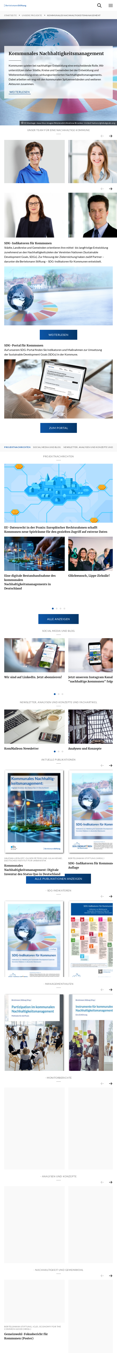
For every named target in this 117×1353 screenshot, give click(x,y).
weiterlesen (20, 92)
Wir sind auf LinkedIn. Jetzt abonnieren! (33, 700)
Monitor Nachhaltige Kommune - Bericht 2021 (33, 1271)
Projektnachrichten (17, 478)
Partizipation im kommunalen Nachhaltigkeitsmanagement (26, 1152)
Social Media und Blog (47, 478)
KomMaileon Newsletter (21, 771)
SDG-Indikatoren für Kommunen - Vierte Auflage (34, 1036)
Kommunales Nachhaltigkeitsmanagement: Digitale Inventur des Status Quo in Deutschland (32, 903)
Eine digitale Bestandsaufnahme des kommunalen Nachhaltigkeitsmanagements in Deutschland (30, 613)
